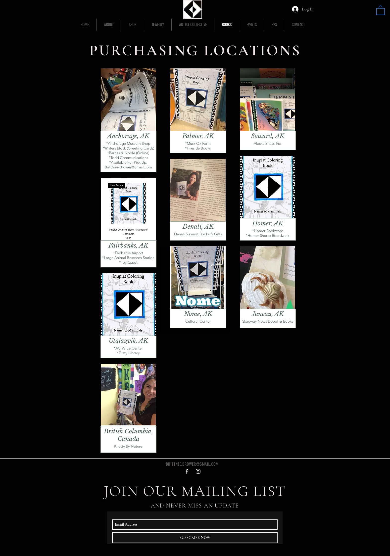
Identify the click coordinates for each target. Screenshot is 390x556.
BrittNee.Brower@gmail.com (128, 167)
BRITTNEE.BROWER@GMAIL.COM (192, 464)
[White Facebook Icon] (187, 471)
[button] (380, 10)
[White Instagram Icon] (198, 471)
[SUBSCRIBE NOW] (195, 537)
